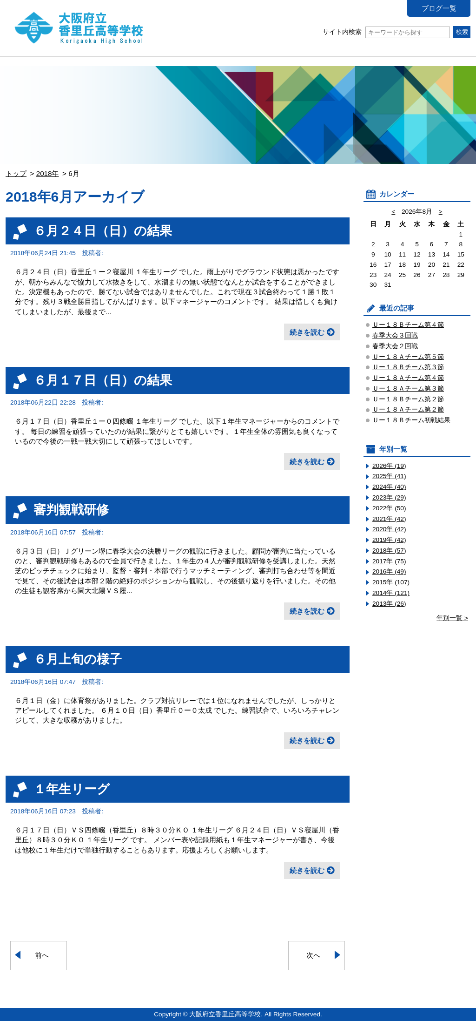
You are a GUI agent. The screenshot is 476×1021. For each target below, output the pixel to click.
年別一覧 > (452, 618)
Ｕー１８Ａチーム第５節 (408, 356)
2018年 (47, 173)
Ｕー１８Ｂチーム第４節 (408, 324)
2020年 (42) (389, 529)
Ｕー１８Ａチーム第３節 (408, 388)
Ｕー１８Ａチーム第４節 (408, 377)
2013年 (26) (389, 603)
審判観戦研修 (71, 509)
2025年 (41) (389, 476)
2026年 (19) (389, 465)
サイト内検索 (386, 31)
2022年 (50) (389, 508)
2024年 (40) (389, 486)
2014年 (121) (391, 592)
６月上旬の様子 (77, 659)
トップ (16, 173)
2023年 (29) (389, 497)
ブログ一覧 (439, 8)
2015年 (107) (391, 582)
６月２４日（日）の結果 (102, 230)
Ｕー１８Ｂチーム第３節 (408, 367)
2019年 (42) (389, 539)
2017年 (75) (389, 561)
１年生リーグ (71, 789)
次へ (313, 955)
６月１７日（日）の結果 (102, 380)
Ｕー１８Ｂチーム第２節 (408, 399)
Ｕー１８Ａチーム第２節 (408, 409)
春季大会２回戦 (395, 346)
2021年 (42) (389, 518)
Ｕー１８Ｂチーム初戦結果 (411, 420)
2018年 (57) (389, 550)
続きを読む (307, 332)
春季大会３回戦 (395, 335)
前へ (42, 955)
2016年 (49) (389, 571)
